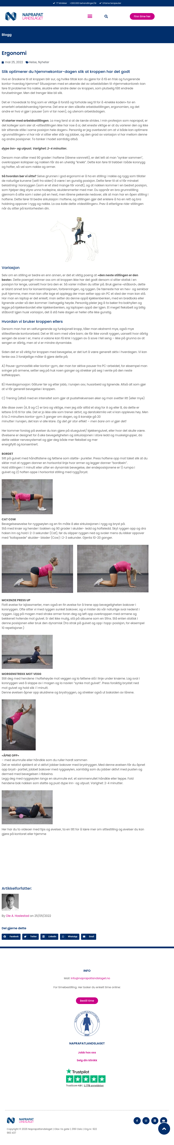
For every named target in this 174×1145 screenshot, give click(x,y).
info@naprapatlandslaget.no (90, 978)
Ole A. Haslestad (17, 916)
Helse (33, 62)
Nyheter (43, 62)
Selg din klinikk (87, 1060)
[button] (90, 16)
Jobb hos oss (87, 1052)
